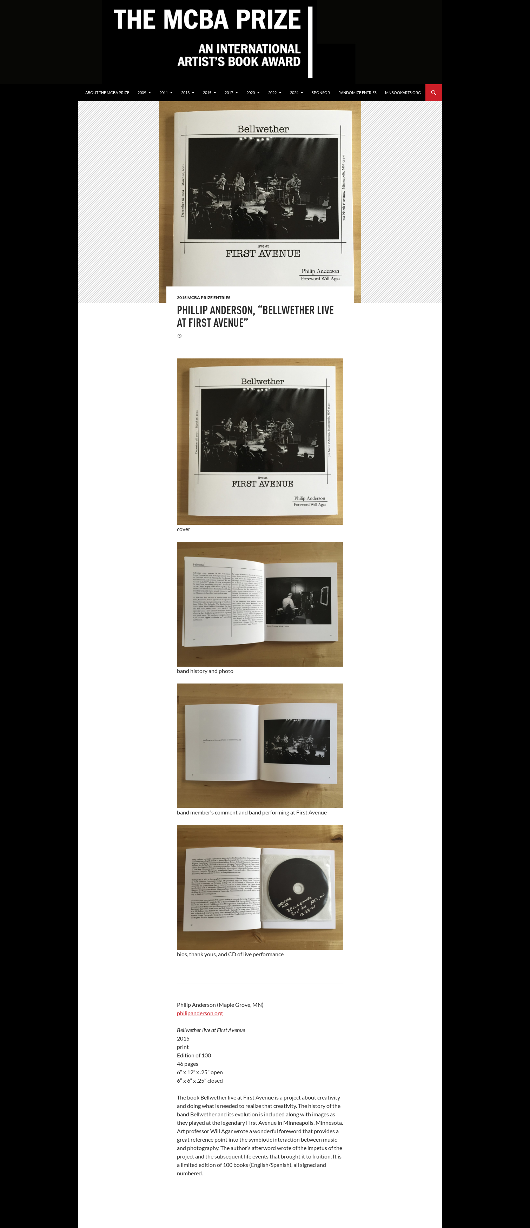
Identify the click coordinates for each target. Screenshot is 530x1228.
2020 (250, 92)
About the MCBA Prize (107, 92)
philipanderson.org (200, 1013)
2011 (163, 92)
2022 (272, 92)
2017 (229, 92)
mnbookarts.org (403, 92)
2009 (142, 92)
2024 (294, 92)
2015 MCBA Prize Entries (204, 297)
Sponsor (321, 92)
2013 (185, 92)
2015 (207, 92)
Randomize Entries (357, 92)
